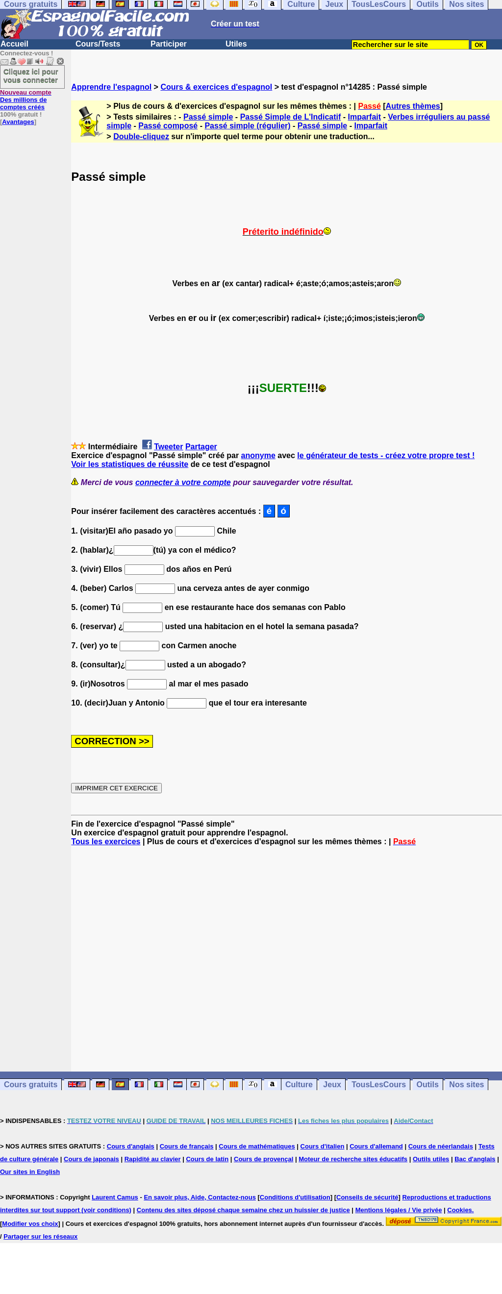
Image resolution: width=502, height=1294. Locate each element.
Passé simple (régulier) (247, 126)
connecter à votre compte (183, 482)
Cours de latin (207, 1159)
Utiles (236, 44)
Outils (428, 1084)
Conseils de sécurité (367, 1197)
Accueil (14, 44)
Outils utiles (431, 1159)
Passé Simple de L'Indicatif (290, 117)
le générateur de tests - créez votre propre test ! (386, 455)
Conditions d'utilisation (295, 1197)
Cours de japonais (91, 1159)
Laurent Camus (115, 1197)
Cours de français (187, 1146)
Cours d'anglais (130, 1146)
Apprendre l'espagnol (111, 87)
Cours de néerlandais (440, 1146)
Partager (201, 446)
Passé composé (168, 126)
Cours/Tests (97, 44)
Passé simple (208, 117)
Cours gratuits (30, 1084)
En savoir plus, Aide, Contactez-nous (200, 1197)
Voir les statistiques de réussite (129, 464)
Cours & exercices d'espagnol (216, 87)
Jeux (332, 1084)
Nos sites (466, 1084)
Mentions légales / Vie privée (398, 1210)
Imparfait (364, 117)
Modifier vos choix (30, 1223)
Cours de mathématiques (257, 1146)
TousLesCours (378, 1084)
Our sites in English (30, 1171)
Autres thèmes (413, 106)
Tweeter (168, 446)
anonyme (258, 455)
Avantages (18, 121)
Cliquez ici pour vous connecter (30, 75)
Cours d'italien (323, 1146)
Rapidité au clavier (153, 1159)
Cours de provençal (263, 1159)
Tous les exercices (105, 841)
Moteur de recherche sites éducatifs (353, 1159)
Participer (169, 44)
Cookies (459, 1210)
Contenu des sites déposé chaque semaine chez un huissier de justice (243, 1210)
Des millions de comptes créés (25, 100)
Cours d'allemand (376, 1146)
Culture (299, 1084)
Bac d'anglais (474, 1159)
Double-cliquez (141, 136)
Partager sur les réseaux (40, 1236)
